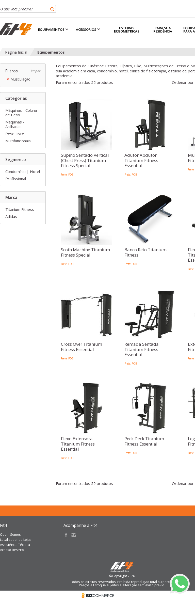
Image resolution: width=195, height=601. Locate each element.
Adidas (11, 216)
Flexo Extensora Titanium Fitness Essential (78, 444)
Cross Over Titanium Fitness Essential (81, 347)
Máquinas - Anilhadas (14, 124)
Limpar (35, 71)
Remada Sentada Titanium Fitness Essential (141, 349)
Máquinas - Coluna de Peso (21, 112)
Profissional (15, 178)
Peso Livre (14, 133)
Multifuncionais (18, 140)
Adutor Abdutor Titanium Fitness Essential (141, 160)
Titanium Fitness (19, 209)
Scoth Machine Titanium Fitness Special (85, 252)
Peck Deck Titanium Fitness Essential (144, 441)
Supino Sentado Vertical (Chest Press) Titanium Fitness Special (85, 160)
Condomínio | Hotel (22, 171)
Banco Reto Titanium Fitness (145, 252)
